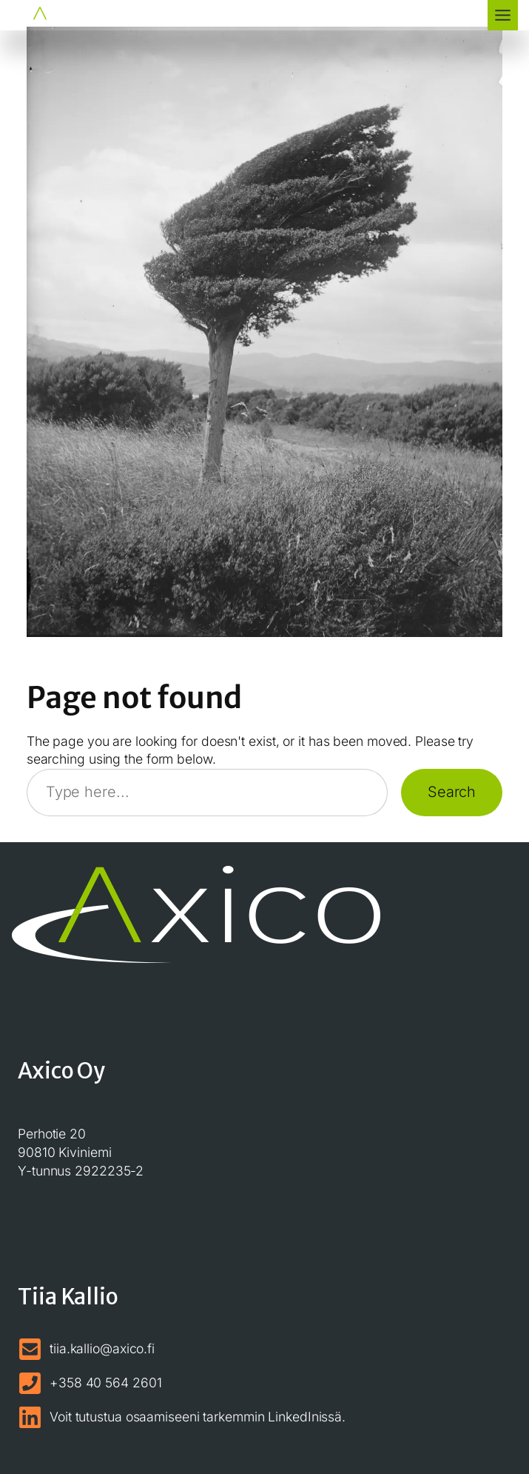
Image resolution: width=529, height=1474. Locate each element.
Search (452, 792)
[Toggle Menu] (503, 15)
